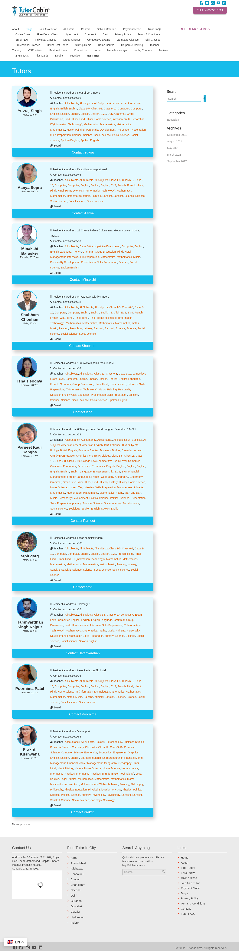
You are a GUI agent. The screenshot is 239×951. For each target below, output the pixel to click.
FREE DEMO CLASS (194, 29)
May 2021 (173, 148)
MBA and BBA (133, 492)
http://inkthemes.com (133, 865)
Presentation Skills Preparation (99, 262)
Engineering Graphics (126, 752)
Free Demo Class (47, 34)
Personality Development (100, 129)
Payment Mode (132, 28)
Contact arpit (82, 587)
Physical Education (78, 394)
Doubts (59, 55)
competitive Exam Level (106, 246)
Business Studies (88, 450)
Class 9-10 (110, 108)
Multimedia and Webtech (64, 784)
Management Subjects (130, 487)
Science (77, 135)
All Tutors (68, 28)
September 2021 (177, 134)
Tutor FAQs (154, 28)
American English (92, 445)
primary (88, 328)
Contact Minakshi (83, 280)
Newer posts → (21, 824)
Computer (123, 108)
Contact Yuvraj (83, 152)
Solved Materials (106, 28)
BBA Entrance (112, 445)
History (104, 482)
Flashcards (41, 55)
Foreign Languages (78, 476)
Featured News (58, 50)
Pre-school (123, 129)
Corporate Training (132, 44)
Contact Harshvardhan (83, 653)
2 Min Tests (22, 55)
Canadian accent (132, 450)
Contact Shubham (82, 346)
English (54, 113)
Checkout (90, 34)
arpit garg (30, 556)
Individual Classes (45, 39)
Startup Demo (83, 44)
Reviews (164, 50)
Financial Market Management (85, 763)
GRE (63, 317)
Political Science (99, 498)
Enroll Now (21, 39)
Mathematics (91, 124)
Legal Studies (69, 778)
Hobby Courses (142, 50)
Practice (75, 55)
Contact (85, 28)
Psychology (98, 794)
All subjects (71, 103)
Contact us (80, 50)
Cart (105, 34)
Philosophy (136, 784)
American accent (119, 103)
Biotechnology (114, 741)
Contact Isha (82, 412)
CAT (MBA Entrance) (62, 455)
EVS (103, 113)
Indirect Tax (75, 487)
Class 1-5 (84, 108)
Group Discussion (105, 251)
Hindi (67, 119)
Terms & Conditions (149, 34)
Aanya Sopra (30, 187)
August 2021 (174, 141)
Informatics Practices (62, 773)
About (15, 28)
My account (71, 34)
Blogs (29, 28)
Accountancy (72, 439)
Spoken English (70, 140)
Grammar (119, 113)
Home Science (58, 487)
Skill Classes (152, 39)
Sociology (74, 508)
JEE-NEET (93, 55)
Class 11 (129, 455)
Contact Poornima (82, 714)
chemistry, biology (99, 455)
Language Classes (128, 39)
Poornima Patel (29, 688)
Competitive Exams (98, 39)
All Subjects (101, 103)
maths (135, 323)
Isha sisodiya (29, 381)
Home (96, 50)
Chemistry (82, 455)
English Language (60, 251)
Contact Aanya (83, 213)
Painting (80, 129)
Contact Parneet (82, 521)
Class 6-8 (96, 108)
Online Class (22, 34)
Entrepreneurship (103, 471)
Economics (69, 466)
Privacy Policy (122, 34)
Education (173, 119)
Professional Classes (27, 44)
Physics (116, 789)
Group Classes (71, 39)
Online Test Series (57, 44)
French (122, 185)
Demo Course (106, 44)
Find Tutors (188, 867)
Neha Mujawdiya (117, 50)
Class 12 (99, 373)
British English (68, 108)
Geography (107, 476)
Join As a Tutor (48, 28)
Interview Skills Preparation (128, 119)
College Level (89, 460)
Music (70, 129)
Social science (102, 135)
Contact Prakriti (82, 812)
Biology (54, 450)
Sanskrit (107, 195)
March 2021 (174, 154)
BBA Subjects (130, 445)
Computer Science (72, 752)
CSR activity (35, 50)
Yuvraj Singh (30, 111)
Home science (102, 119)
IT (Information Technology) (66, 124)
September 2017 (177, 161)
